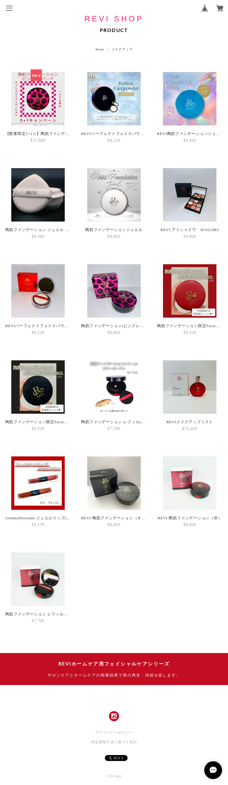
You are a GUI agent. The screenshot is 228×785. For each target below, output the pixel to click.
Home (100, 49)
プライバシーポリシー (114, 732)
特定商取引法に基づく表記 (114, 742)
